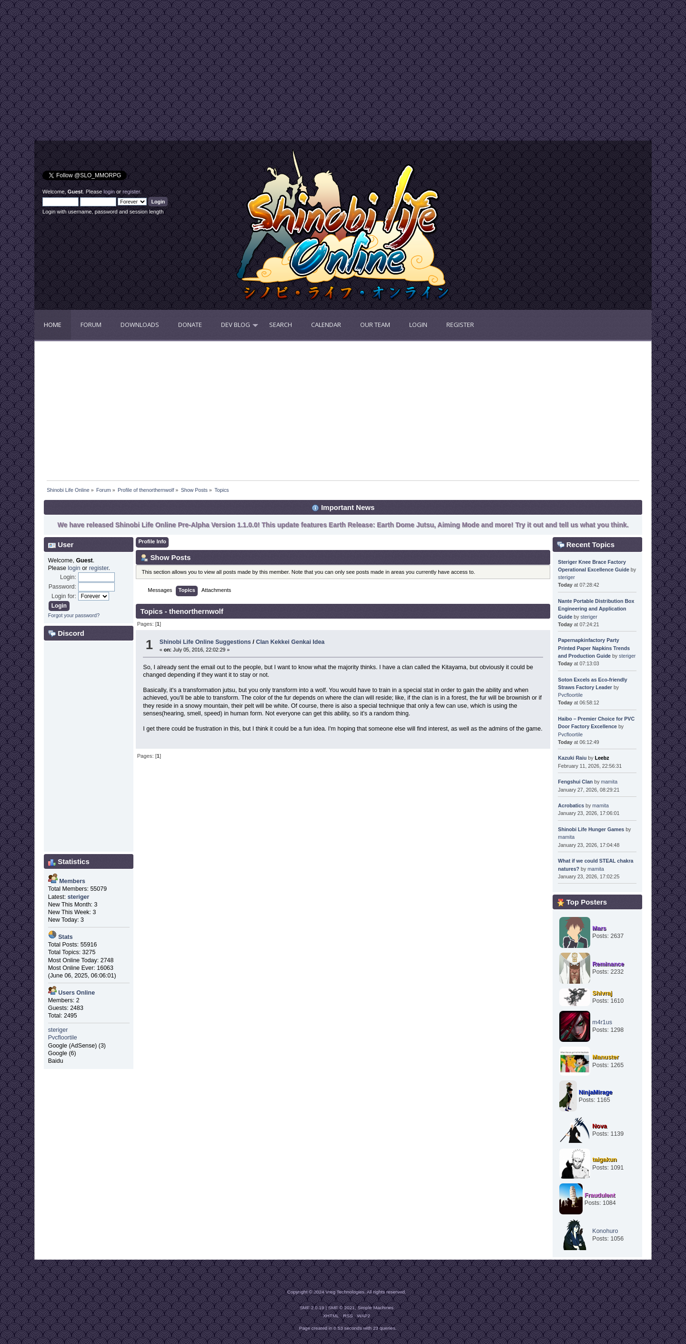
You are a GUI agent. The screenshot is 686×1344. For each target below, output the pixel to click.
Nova (599, 1126)
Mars (599, 928)
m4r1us (602, 1022)
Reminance (608, 964)
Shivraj (602, 993)
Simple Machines (375, 1307)
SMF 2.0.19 (312, 1307)
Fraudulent (600, 1195)
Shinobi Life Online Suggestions (205, 642)
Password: (62, 586)
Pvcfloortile (62, 1037)
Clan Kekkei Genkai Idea (290, 642)
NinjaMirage (596, 1092)
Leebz (602, 758)
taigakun (604, 1159)
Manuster (605, 1057)
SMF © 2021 (341, 1307)
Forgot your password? (74, 615)
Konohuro (605, 1231)
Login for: (63, 596)
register (131, 191)
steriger (58, 1030)
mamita (609, 781)
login (109, 191)
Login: (68, 577)
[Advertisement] (188, 74)
